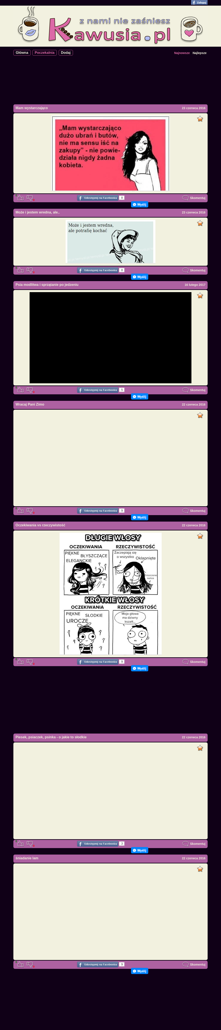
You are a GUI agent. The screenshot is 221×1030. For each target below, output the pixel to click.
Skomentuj (193, 198)
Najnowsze (182, 53)
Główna (22, 52)
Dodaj (66, 52)
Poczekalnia (45, 52)
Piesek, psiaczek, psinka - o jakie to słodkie (51, 737)
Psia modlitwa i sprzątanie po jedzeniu (47, 285)
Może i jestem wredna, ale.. (38, 212)
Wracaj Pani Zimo (30, 404)
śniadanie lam (27, 858)
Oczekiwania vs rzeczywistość (40, 525)
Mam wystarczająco (32, 108)
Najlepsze (200, 53)
